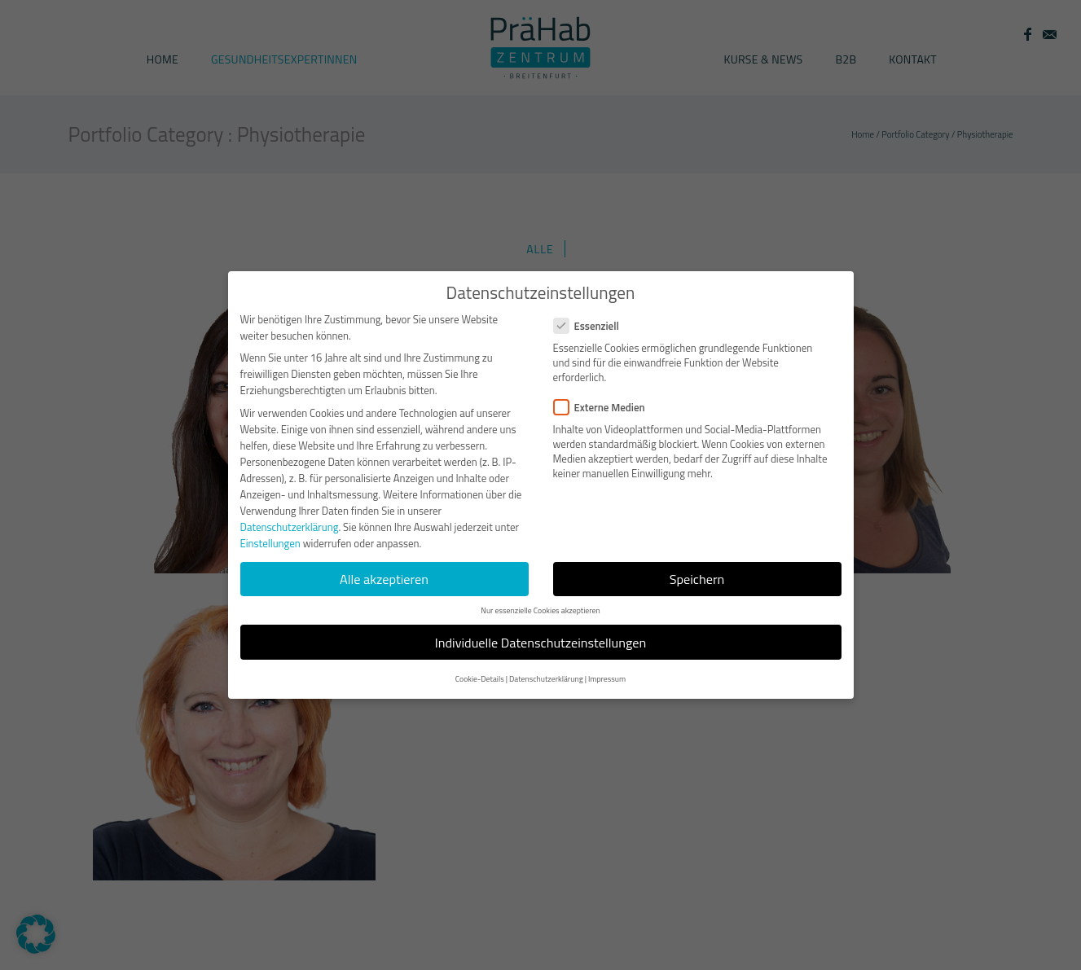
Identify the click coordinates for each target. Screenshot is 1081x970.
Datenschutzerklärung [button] (546, 679)
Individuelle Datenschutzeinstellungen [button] (540, 642)
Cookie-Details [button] (479, 679)
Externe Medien (606, 407)
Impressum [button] (607, 679)
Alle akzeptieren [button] (384, 579)
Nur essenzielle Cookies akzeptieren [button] (540, 610)
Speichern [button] (697, 579)
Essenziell (593, 326)
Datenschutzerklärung (289, 527)
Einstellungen (270, 543)
